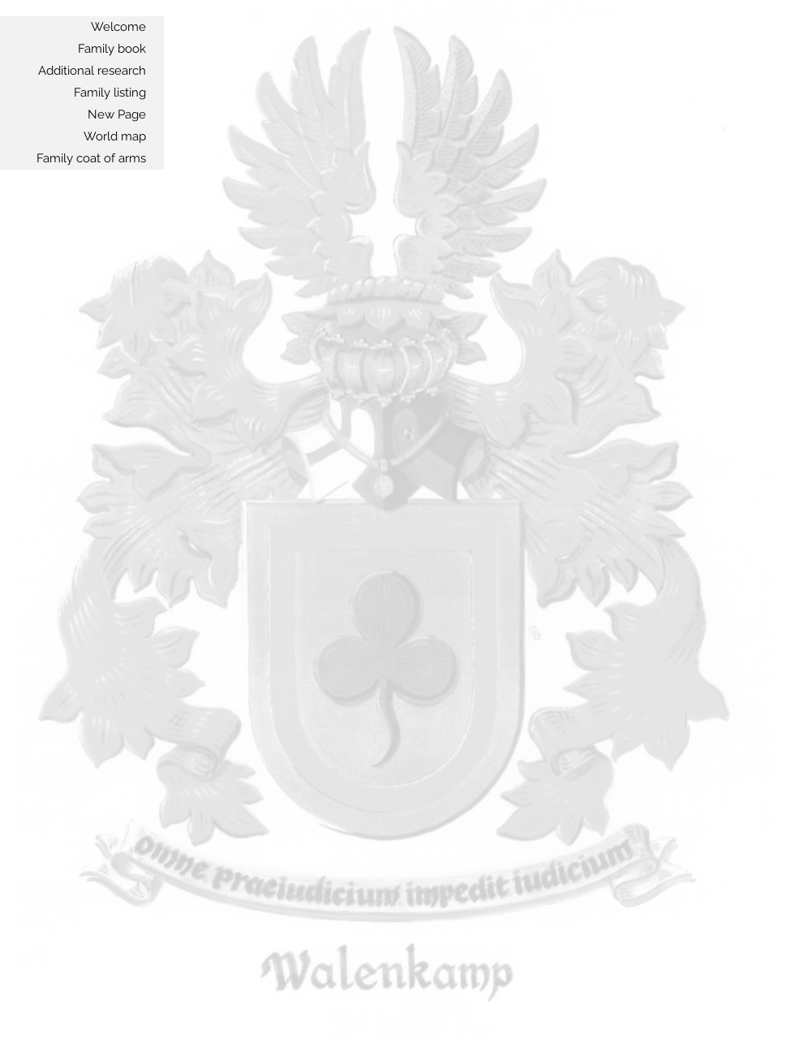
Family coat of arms (91, 158)
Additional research (92, 70)
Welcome (118, 26)
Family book (112, 48)
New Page (117, 114)
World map (115, 136)
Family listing (110, 92)
